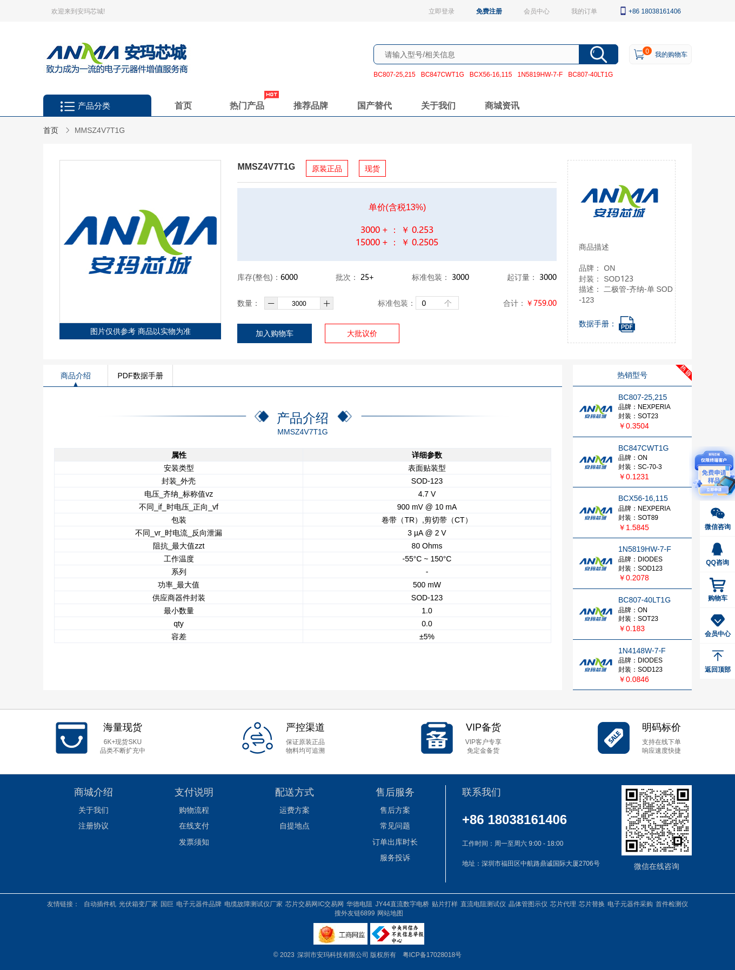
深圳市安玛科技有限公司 (333, 954)
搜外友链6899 (355, 912)
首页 (183, 105)
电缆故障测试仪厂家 (253, 903)
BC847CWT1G (442, 74)
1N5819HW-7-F (540, 74)
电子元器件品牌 (199, 903)
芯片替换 (592, 903)
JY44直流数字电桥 (402, 903)
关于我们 (438, 105)
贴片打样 (445, 903)
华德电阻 (359, 903)
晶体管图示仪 (528, 903)
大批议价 (362, 333)
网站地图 (390, 912)
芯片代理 (563, 903)
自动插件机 (100, 903)
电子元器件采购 (630, 903)
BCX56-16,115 (491, 74)
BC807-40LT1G (590, 74)
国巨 (167, 903)
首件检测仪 (672, 903)
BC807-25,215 (394, 74)
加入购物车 (274, 333)
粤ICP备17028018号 (432, 954)
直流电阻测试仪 (483, 903)
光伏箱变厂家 (138, 903)
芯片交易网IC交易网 (314, 903)
